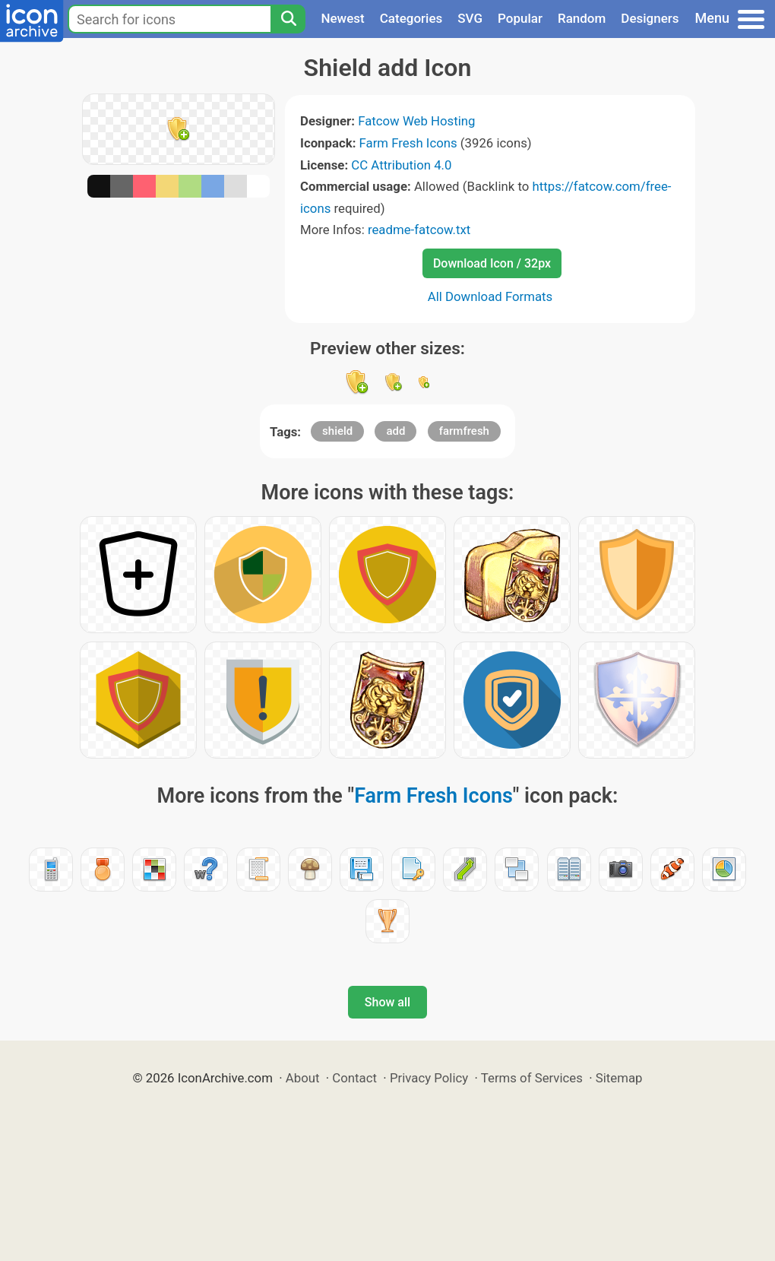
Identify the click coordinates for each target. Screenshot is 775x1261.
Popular (520, 18)
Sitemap (619, 1077)
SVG (469, 18)
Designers (650, 18)
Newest (342, 18)
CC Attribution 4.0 (401, 165)
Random (582, 18)
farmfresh (464, 431)
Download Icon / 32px (492, 263)
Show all (387, 1002)
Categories (411, 18)
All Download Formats (490, 296)
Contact (354, 1077)
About (303, 1077)
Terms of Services (532, 1077)
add (395, 431)
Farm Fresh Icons (408, 142)
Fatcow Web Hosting (416, 120)
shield (337, 431)
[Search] (287, 19)
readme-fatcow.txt (419, 229)
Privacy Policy (429, 1077)
